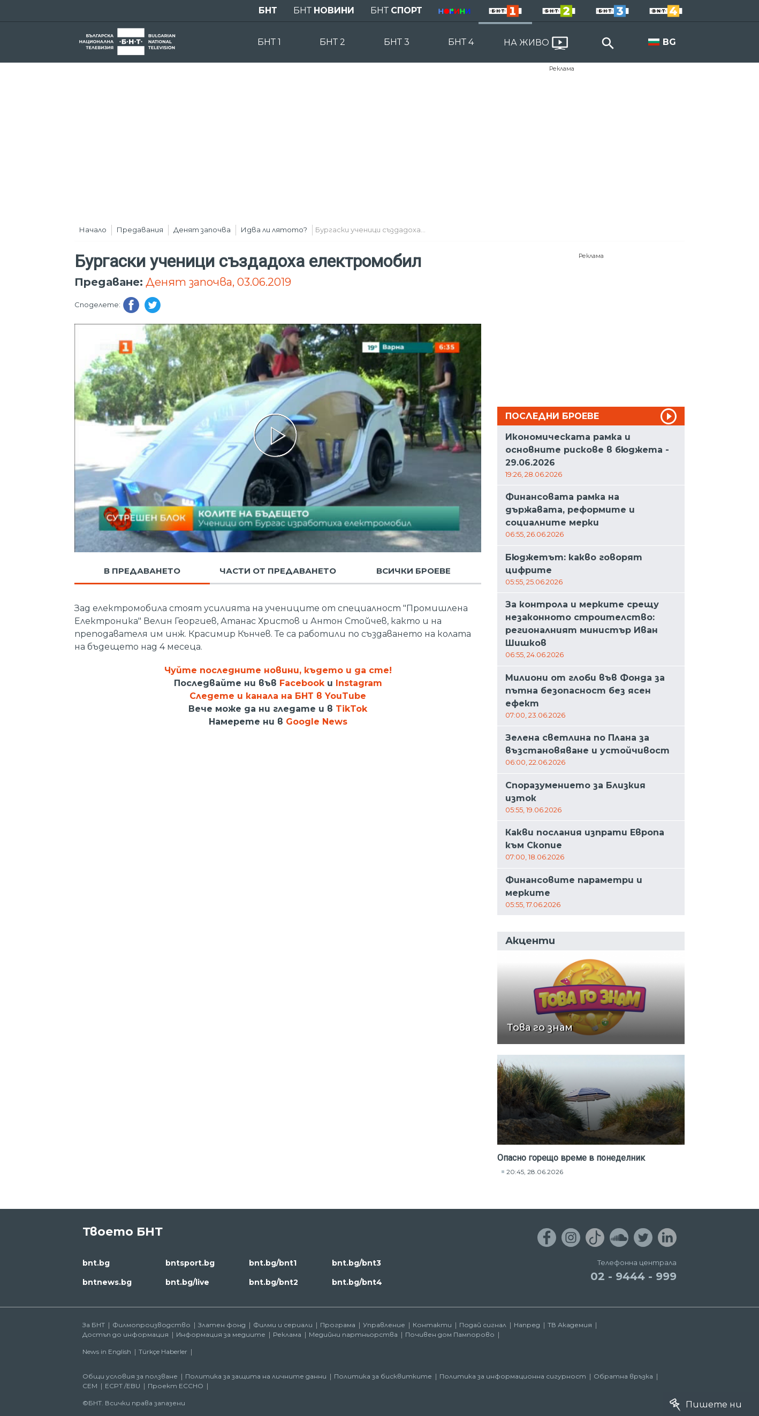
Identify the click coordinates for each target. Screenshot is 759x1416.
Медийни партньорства (353, 1334)
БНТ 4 (461, 42)
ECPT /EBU (122, 1386)
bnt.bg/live (187, 1282)
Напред (527, 1325)
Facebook (301, 683)
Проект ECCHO (175, 1386)
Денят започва (202, 229)
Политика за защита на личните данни (256, 1376)
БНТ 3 (396, 42)
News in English (106, 1352)
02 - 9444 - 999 (633, 1276)
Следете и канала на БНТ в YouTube (277, 696)
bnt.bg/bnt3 (356, 1263)
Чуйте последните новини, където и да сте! (278, 670)
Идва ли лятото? (274, 229)
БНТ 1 (269, 42)
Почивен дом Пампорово (450, 1334)
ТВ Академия (570, 1325)
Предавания (140, 229)
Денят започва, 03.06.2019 (218, 282)
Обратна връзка (623, 1376)
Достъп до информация (125, 1334)
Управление (384, 1325)
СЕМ (89, 1386)
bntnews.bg (107, 1282)
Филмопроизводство (151, 1325)
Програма (337, 1325)
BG (669, 42)
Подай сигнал (482, 1325)
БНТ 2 (332, 42)
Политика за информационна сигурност (512, 1376)
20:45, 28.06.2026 (534, 1172)
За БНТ (93, 1325)
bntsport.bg (190, 1263)
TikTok (351, 709)
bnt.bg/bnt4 (357, 1282)
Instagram (359, 683)
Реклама (561, 68)
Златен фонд (222, 1325)
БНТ (268, 10)
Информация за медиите (220, 1334)
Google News (316, 722)
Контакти (432, 1325)
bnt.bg (96, 1263)
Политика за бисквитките (383, 1376)
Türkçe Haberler (163, 1352)
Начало (93, 229)
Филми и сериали (283, 1325)
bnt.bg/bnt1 (273, 1263)
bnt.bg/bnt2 (273, 1282)
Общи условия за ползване (130, 1376)
